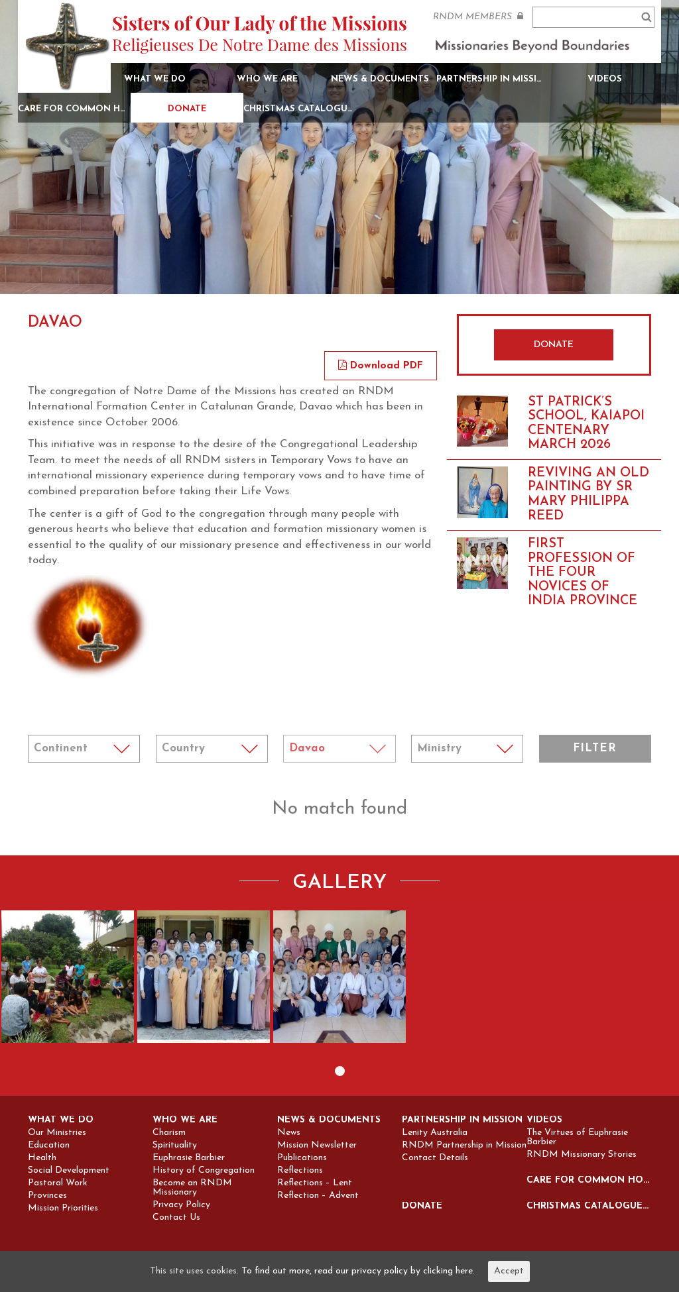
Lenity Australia (434, 1133)
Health (42, 1158)
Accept (509, 1271)
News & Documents (380, 79)
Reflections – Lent (314, 1183)
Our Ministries (57, 1133)
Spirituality (175, 1145)
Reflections (300, 1170)
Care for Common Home (74, 109)
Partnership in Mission (492, 79)
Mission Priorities (63, 1208)
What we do (155, 79)
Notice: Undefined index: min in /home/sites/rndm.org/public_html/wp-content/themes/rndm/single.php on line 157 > (467, 749)
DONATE (554, 345)
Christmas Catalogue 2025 (299, 109)
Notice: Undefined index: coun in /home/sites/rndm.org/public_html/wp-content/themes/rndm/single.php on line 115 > (212, 749)
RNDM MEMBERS (478, 16)
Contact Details (435, 1158)
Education (49, 1145)
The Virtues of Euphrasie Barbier (577, 1137)
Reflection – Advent (318, 1196)
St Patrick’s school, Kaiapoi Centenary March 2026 (586, 424)
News (288, 1133)
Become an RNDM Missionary (192, 1188)
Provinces (47, 1196)
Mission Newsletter (317, 1145)
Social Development (68, 1170)
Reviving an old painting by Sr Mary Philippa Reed (588, 494)
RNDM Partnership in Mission (464, 1145)
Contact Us (176, 1217)
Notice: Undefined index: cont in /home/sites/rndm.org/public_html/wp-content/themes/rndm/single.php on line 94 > (84, 749)
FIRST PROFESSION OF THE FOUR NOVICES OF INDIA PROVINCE (582, 572)
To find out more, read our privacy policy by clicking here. (358, 1271)
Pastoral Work (58, 1183)
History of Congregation (204, 1170)
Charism (169, 1133)
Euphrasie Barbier (189, 1158)
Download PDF (380, 365)
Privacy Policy (181, 1205)
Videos (604, 79)
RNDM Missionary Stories (581, 1154)
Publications (302, 1158)
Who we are (267, 79)
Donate (187, 109)
